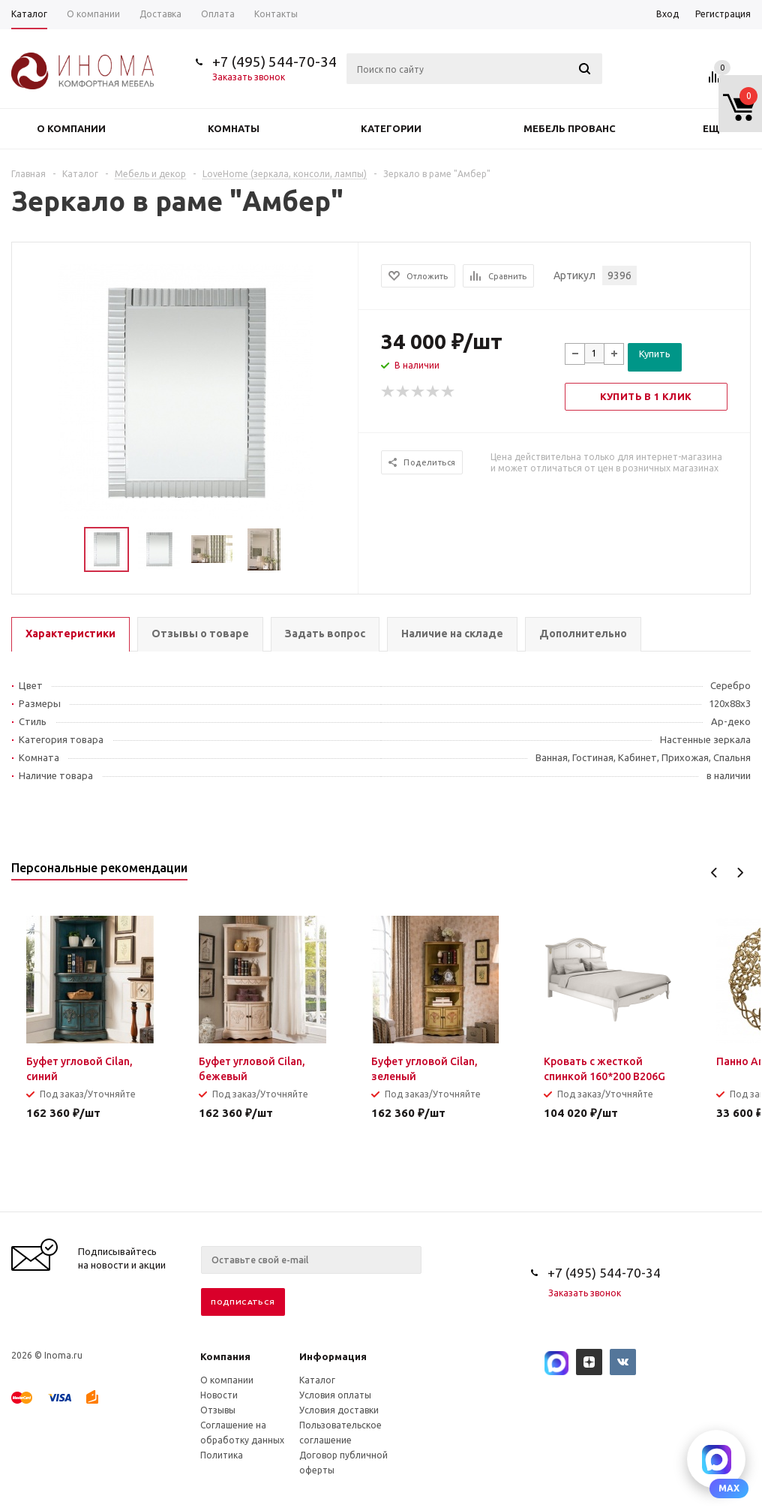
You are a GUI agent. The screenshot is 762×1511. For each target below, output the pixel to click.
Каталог (317, 1380)
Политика (221, 1455)
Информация (333, 1356)
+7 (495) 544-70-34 (274, 61)
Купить (654, 353)
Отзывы (218, 1410)
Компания (225, 1356)
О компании (71, 128)
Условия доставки (339, 1410)
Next (740, 872)
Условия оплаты (335, 1395)
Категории (391, 128)
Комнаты (234, 128)
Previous (714, 872)
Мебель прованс (570, 128)
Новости (219, 1395)
